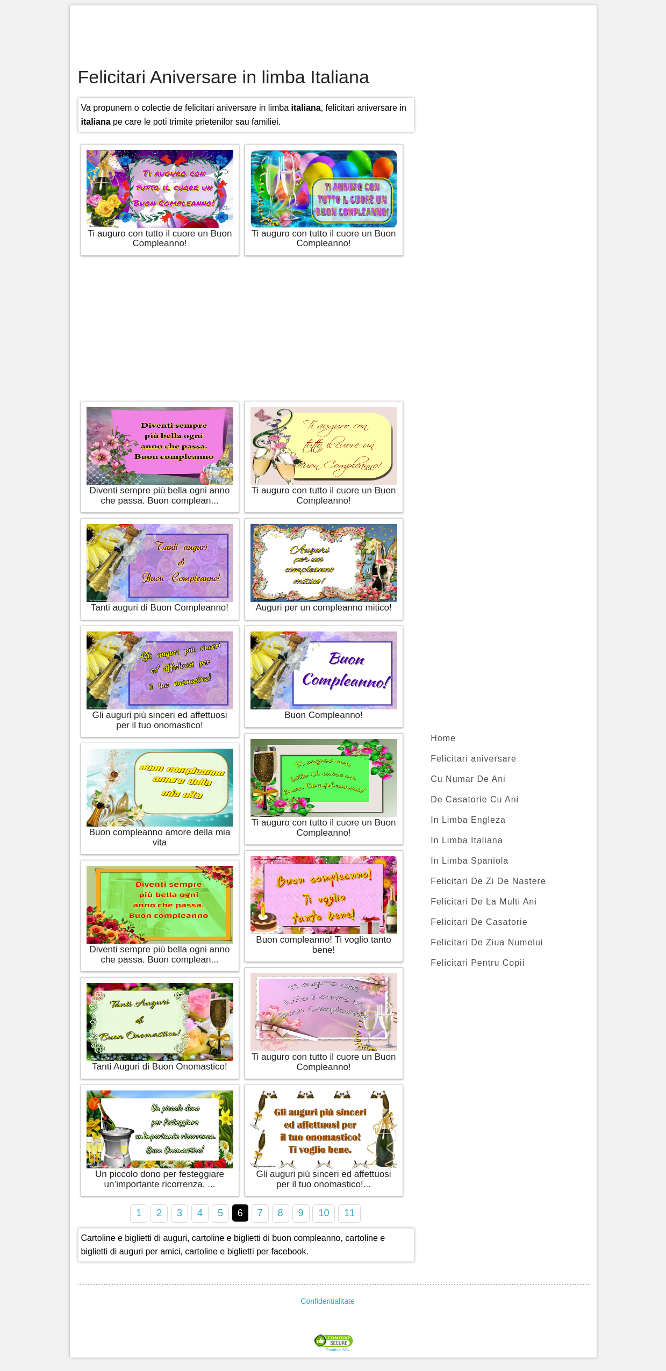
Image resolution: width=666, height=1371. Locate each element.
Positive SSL (338, 1350)
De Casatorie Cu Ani (475, 799)
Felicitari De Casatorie (479, 922)
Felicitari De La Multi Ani (484, 901)
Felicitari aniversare (474, 758)
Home (443, 738)
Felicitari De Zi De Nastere (488, 881)
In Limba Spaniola (470, 860)
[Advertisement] (333, 37)
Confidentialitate (327, 1301)
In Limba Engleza (468, 819)
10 (323, 1213)
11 (349, 1213)
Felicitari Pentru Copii (478, 962)
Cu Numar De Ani (468, 779)
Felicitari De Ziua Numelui (487, 942)
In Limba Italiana (467, 840)
